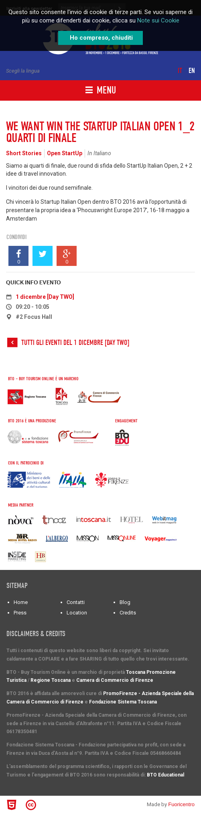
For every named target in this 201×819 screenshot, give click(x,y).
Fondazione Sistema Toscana (123, 702)
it (180, 71)
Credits (128, 613)
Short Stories (24, 153)
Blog (125, 602)
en (192, 71)
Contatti (76, 602)
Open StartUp (64, 153)
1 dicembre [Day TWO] (45, 297)
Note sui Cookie (158, 20)
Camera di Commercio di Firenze (114, 680)
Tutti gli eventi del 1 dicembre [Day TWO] (75, 343)
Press (20, 613)
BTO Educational (165, 775)
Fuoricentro (181, 804)
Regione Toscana (50, 680)
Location (77, 613)
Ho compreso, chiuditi (101, 37)
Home (21, 602)
